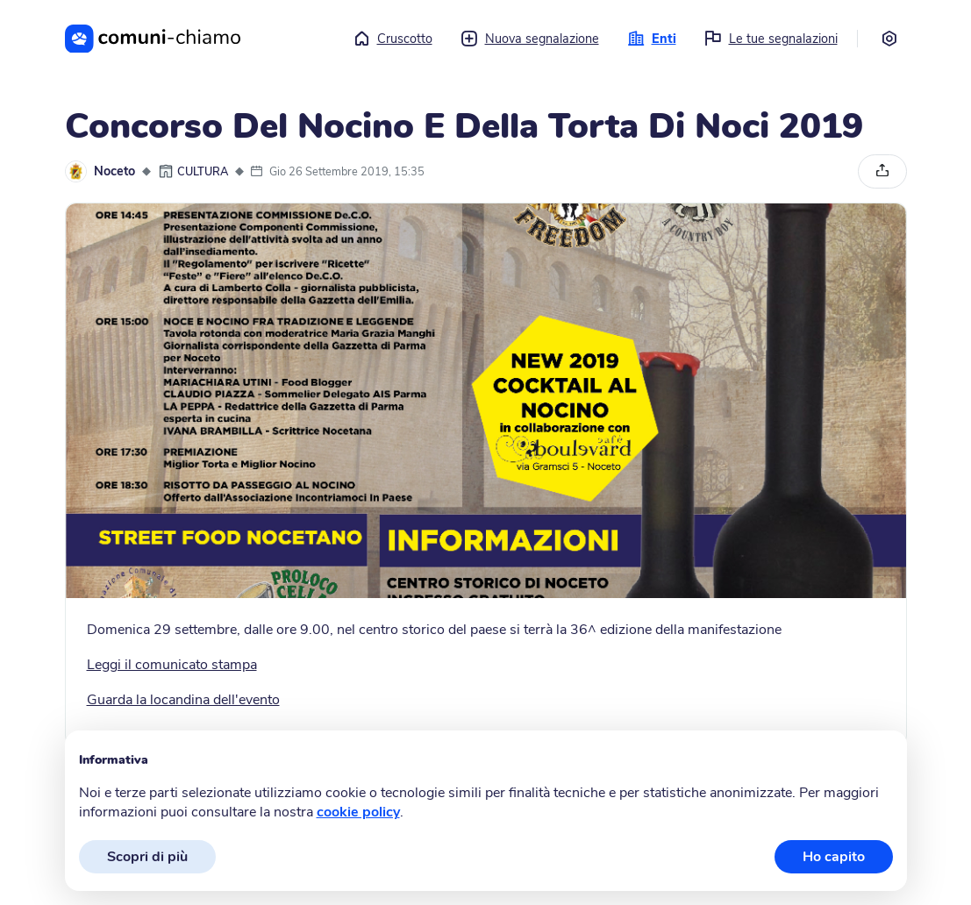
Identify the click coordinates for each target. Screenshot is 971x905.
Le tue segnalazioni (771, 38)
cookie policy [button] (358, 812)
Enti (651, 38)
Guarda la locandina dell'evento (183, 699)
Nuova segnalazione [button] (530, 38)
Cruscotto (392, 38)
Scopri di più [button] (147, 856)
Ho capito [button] (834, 856)
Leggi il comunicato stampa (172, 664)
